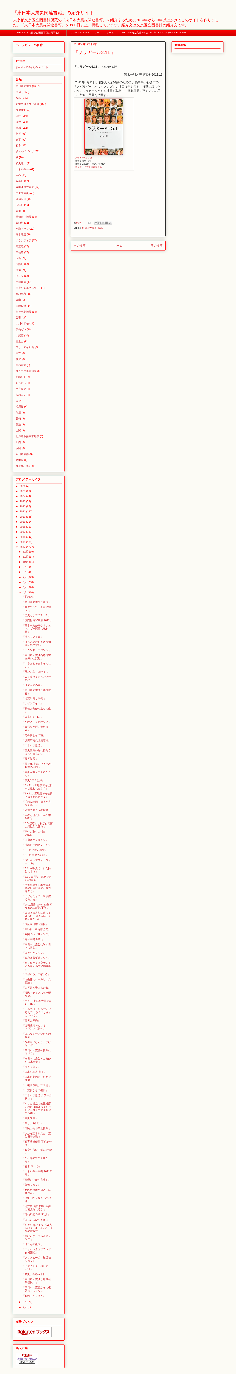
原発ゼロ (21, 329)
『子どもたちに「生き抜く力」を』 (36, 898)
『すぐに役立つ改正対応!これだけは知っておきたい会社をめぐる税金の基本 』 (37, 1108)
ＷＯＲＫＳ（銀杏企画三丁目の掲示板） (39, 32)
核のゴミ (21, 394)
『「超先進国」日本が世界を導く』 (36, 803)
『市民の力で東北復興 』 (37, 1128)
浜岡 (18, 448)
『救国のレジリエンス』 (36, 934)
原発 (18, 92)
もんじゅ (21, 382)
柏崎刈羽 (21, 376)
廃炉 (18, 359)
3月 (25, 1301)
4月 (25, 592)
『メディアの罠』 (32, 685)
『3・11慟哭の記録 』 (35, 855)
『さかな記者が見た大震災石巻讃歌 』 (36, 1135)
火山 (18, 299)
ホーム (110, 32)
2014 (23, 547)
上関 (18, 430)
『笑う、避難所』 (32, 1123)
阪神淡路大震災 (25, 187)
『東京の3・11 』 (32, 716)
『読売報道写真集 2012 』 (37, 620)
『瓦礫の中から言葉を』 (36, 1179)
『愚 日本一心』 (31, 1166)
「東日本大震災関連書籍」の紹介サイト (53, 12)
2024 (23, 496)
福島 (100, 227)
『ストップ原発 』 (33, 745)
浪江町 (20, 204)
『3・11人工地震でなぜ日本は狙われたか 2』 (37, 787)
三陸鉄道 (21, 305)
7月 (25, 577)
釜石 (18, 175)
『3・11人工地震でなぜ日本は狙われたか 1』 (37, 795)
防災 (18, 133)
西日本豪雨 (22, 454)
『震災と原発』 (31, 1020)
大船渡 (20, 335)
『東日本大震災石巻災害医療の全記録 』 (36, 657)
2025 (23, 491)
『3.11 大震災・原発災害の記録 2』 (36, 878)
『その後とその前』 (34, 735)
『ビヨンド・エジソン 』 (37, 650)
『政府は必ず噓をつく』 (36, 957)
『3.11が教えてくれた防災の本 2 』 (36, 870)
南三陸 (20, 246)
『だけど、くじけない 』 (37, 721)
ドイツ (20, 276)
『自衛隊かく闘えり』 (35, 839)
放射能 (20, 109)
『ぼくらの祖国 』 (33, 1244)
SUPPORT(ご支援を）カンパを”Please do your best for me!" (154, 32)
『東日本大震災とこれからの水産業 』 (36, 1060)
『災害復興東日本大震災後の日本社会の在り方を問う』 (36, 888)
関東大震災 (22, 193)
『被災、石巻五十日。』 (36, 1274)
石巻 (18, 145)
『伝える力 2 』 (31, 1066)
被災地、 (21, 163)
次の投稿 (80, 245)
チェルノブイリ (25, 151)
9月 (25, 566)
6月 (25, 582)
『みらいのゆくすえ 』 (35, 1219)
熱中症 (20, 460)
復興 (18, 121)
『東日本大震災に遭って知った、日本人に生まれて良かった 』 (36, 916)
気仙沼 (20, 252)
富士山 (20, 341)
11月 (26, 556)
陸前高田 (21, 198)
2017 (23, 531)
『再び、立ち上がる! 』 (36, 671)
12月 (26, 551)
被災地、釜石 (23, 465)
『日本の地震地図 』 (34, 1071)
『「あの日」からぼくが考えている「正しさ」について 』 (36, 1012)
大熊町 (20, 264)
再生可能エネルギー (27, 287)
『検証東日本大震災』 (35, 924)
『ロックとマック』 (34, 952)
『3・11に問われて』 (34, 850)
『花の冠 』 (29, 596)
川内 (18, 442)
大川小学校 (22, 323)
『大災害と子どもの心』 (36, 987)
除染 (18, 424)
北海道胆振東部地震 (27, 436)
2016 (23, 537)
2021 (23, 511)
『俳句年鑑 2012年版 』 (36, 1214)
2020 (23, 516)
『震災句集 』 (30, 1118)
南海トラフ (22, 228)
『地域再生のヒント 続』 (37, 844)
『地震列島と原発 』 (34, 698)
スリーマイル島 (25, 347)
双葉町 (20, 181)
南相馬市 (21, 293)
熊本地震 (21, 234)
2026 (23, 486)
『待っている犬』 (32, 636)
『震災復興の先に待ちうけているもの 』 (36, 752)
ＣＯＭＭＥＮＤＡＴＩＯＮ (84, 32)
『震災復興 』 (30, 758)
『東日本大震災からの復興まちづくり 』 (36, 1289)
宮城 (18, 127)
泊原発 (20, 406)
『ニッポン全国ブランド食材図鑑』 (36, 1251)
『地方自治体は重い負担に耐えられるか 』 (36, 1208)
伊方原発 (21, 388)
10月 (26, 561)
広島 (18, 258)
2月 (25, 1307)
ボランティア (23, 240)
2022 (23, 506)
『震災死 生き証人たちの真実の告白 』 (37, 765)
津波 (18, 115)
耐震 (18, 412)
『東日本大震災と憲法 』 (37, 601)
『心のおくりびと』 (34, 1295)
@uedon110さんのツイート (32, 67)
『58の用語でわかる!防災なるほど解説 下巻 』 (37, 906)
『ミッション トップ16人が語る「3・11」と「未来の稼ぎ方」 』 (37, 1228)
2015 (23, 542)
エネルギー (22, 169)
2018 (23, 526)
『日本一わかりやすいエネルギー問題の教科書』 (36, 628)
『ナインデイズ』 (32, 703)
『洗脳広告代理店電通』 (36, 740)
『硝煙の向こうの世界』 (36, 810)
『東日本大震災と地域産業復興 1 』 (36, 1281)
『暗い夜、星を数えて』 (36, 929)
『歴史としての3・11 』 (36, 615)
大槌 (18, 210)
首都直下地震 (23, 216)
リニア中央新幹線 (26, 371)
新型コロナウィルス (27, 103)
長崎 (18, 418)
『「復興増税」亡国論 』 (37, 1085)
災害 (18, 317)
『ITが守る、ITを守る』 (36, 974)
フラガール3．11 (83, 157)
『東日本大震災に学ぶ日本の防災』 (36, 946)
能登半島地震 (23, 311)
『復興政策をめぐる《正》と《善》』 (34, 1027)
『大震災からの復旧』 (35, 1090)
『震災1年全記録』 (33, 780)
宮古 (18, 353)
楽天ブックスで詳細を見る (88, 167)
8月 (25, 571)
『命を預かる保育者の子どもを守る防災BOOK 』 (36, 966)
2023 (23, 501)
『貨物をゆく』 (31, 1184)
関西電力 (21, 365)
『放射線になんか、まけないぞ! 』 (36, 1044)
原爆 (18, 270)
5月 (25, 587)
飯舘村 (20, 222)
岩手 (18, 139)
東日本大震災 (89, 227)
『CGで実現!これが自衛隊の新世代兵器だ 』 (37, 825)
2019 (23, 521)
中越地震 (21, 282)
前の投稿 (157, 245)
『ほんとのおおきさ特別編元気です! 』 (36, 643)
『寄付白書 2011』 (33, 939)
